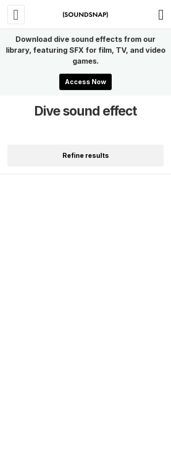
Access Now (85, 82)
